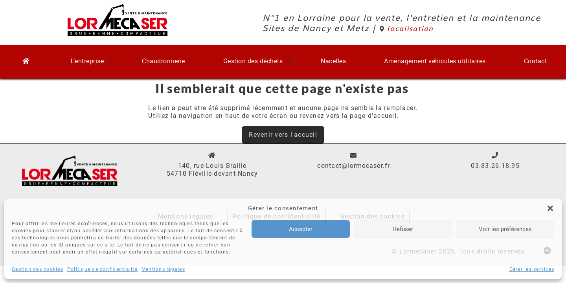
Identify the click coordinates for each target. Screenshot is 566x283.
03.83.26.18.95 (495, 165)
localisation (407, 28)
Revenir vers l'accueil (283, 134)
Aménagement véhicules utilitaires (435, 61)
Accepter (300, 229)
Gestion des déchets (253, 61)
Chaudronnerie (163, 61)
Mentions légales (163, 269)
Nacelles (333, 61)
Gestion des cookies (37, 269)
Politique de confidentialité (102, 269)
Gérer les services (532, 269)
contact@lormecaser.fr (353, 165)
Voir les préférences (505, 229)
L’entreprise (87, 61)
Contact (535, 61)
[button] (550, 208)
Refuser (403, 229)
